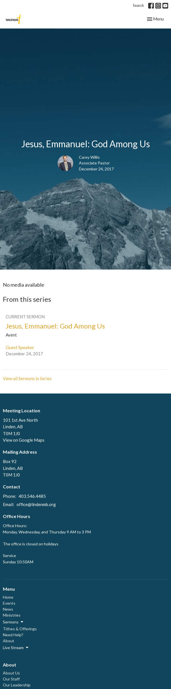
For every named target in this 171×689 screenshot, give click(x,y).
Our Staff (11, 678)
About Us (11, 672)
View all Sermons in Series (27, 378)
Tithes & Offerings (20, 628)
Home (8, 597)
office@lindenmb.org (36, 504)
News (8, 609)
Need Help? (13, 634)
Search (138, 5)
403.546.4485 (32, 496)
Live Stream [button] (16, 648)
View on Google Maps (23, 440)
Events (9, 603)
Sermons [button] (13, 622)
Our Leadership (16, 684)
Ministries (12, 615)
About (8, 640)
